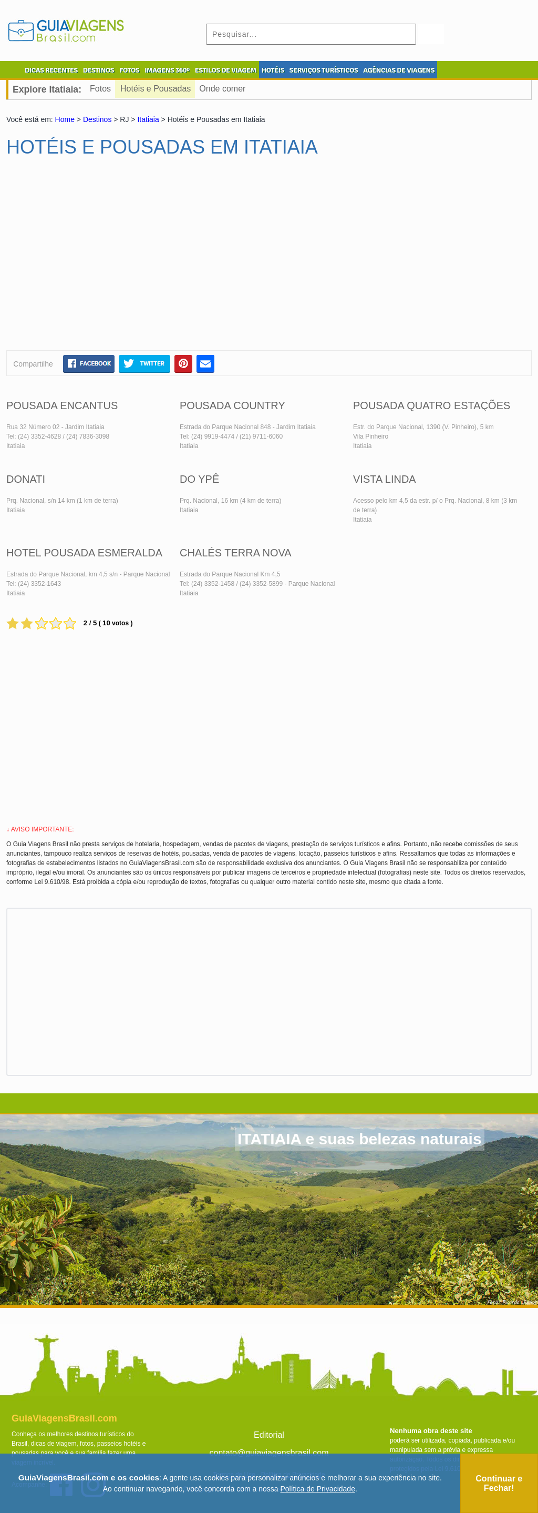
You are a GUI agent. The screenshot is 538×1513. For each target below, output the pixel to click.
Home (65, 119)
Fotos (100, 88)
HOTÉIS (273, 70)
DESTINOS (98, 70)
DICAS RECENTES (51, 70)
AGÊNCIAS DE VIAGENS (398, 70)
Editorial (269, 1434)
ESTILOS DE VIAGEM (225, 70)
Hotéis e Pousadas (155, 88)
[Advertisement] (107, 258)
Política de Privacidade (318, 1489)
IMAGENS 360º (167, 70)
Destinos (97, 119)
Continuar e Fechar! (498, 1483)
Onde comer (222, 88)
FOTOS (129, 70)
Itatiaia (148, 119)
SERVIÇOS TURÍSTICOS (323, 70)
